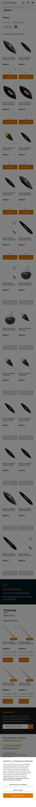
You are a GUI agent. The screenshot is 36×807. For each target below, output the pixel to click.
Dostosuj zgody (18, 790)
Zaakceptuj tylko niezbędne (18, 784)
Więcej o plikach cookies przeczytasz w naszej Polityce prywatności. (16, 779)
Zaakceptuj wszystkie (18, 795)
